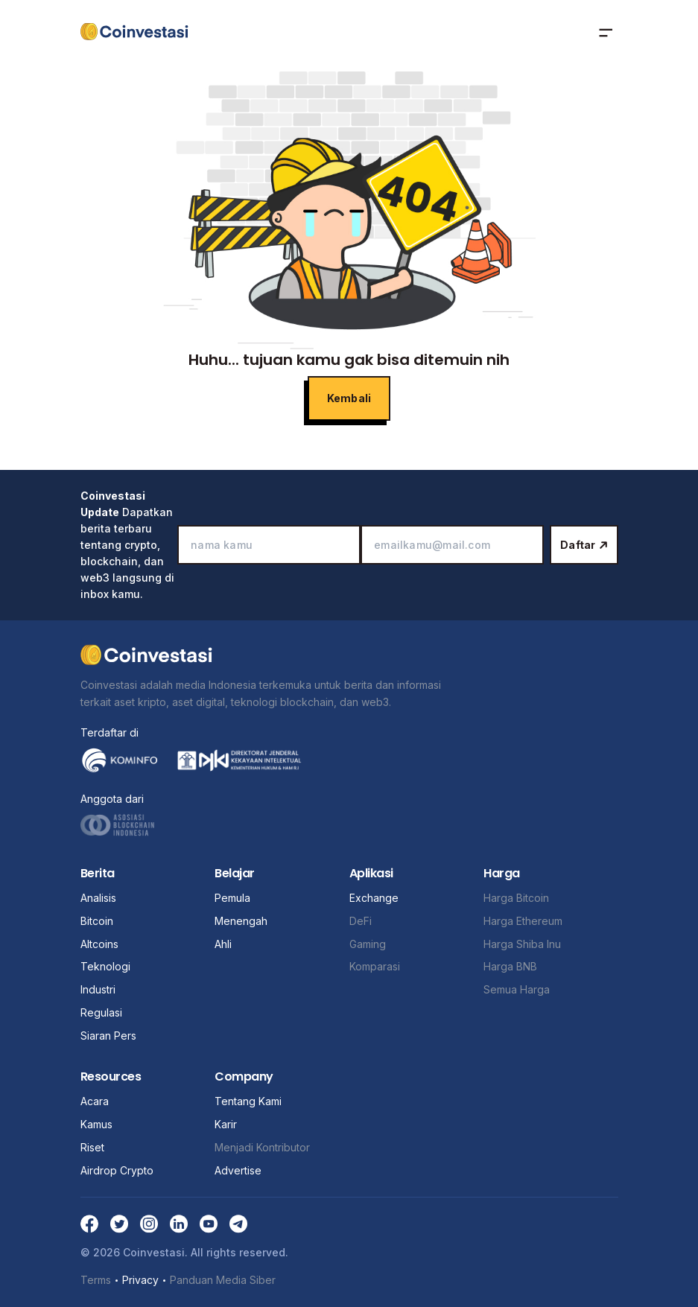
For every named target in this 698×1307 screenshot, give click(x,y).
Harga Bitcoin (516, 897)
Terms (95, 1279)
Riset (92, 1147)
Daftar (583, 544)
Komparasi (374, 966)
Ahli (223, 944)
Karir (226, 1124)
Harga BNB (510, 966)
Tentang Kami (248, 1101)
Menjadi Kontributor (262, 1147)
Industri (97, 989)
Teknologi (105, 966)
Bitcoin (96, 921)
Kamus (96, 1124)
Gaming (367, 944)
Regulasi (101, 1012)
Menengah (241, 921)
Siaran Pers (108, 1035)
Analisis (98, 897)
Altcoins (99, 944)
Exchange (374, 897)
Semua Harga (516, 989)
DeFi (360, 921)
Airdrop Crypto (116, 1170)
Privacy (140, 1279)
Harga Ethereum (522, 921)
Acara (94, 1101)
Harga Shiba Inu (522, 944)
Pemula (232, 897)
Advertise (238, 1170)
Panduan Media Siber (223, 1279)
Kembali (349, 398)
